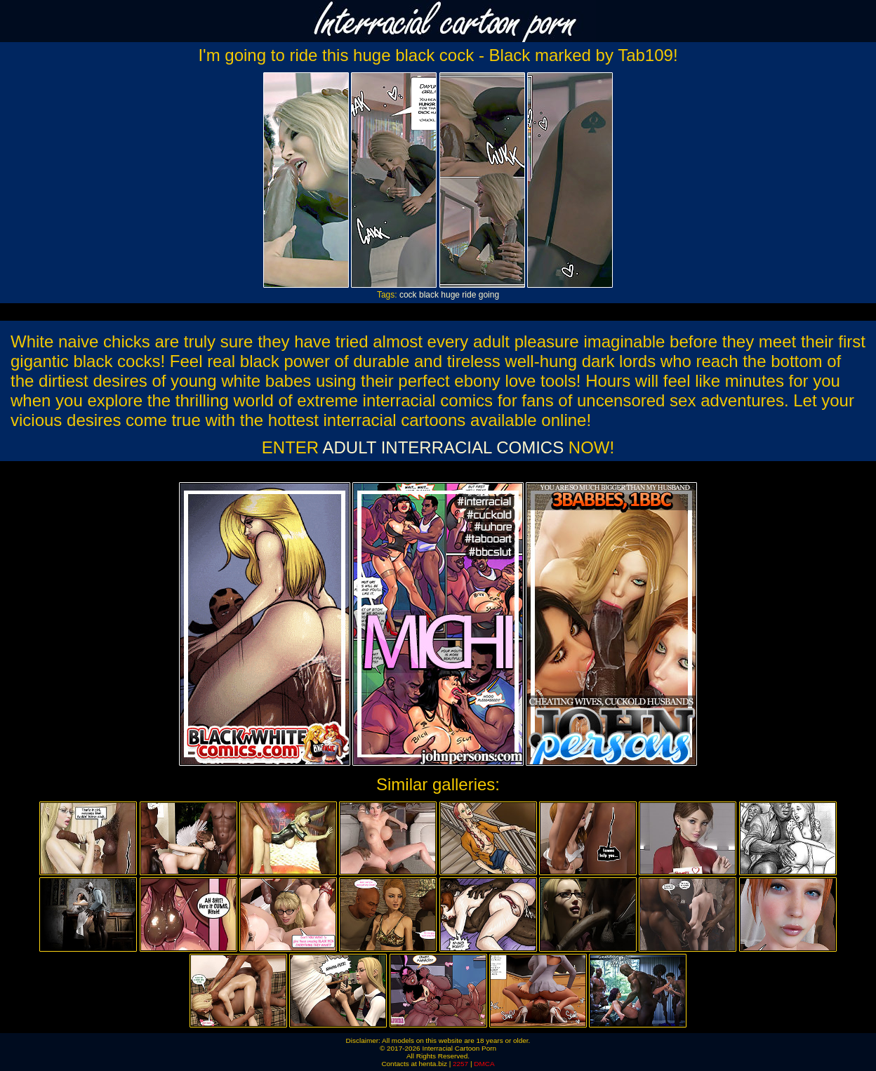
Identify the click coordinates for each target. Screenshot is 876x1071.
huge (450, 295)
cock (408, 295)
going (489, 295)
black (429, 295)
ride (469, 295)
